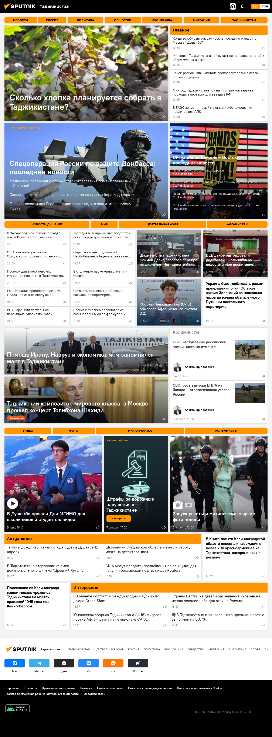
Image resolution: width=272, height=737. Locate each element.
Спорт (255, 649)
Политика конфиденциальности (150, 688)
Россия (133, 649)
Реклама (86, 688)
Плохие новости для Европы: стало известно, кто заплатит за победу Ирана (70, 206)
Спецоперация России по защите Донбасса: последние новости (83, 167)
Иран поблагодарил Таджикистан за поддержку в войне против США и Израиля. (216, 195)
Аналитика (237, 649)
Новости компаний (110, 688)
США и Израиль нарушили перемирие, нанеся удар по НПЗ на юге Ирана (216, 207)
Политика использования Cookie (199, 688)
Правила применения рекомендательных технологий (41, 694)
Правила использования (58, 688)
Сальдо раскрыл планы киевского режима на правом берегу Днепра (70, 194)
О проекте (11, 688)
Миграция (216, 649)
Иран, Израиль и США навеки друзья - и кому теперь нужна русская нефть (214, 172)
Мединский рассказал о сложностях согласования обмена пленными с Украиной (70, 183)
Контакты (30, 688)
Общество (196, 649)
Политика (152, 649)
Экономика (173, 649)
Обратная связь (94, 694)
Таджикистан (79, 649)
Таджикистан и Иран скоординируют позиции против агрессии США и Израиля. (216, 183)
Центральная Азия (109, 649)
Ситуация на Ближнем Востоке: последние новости (207, 160)
